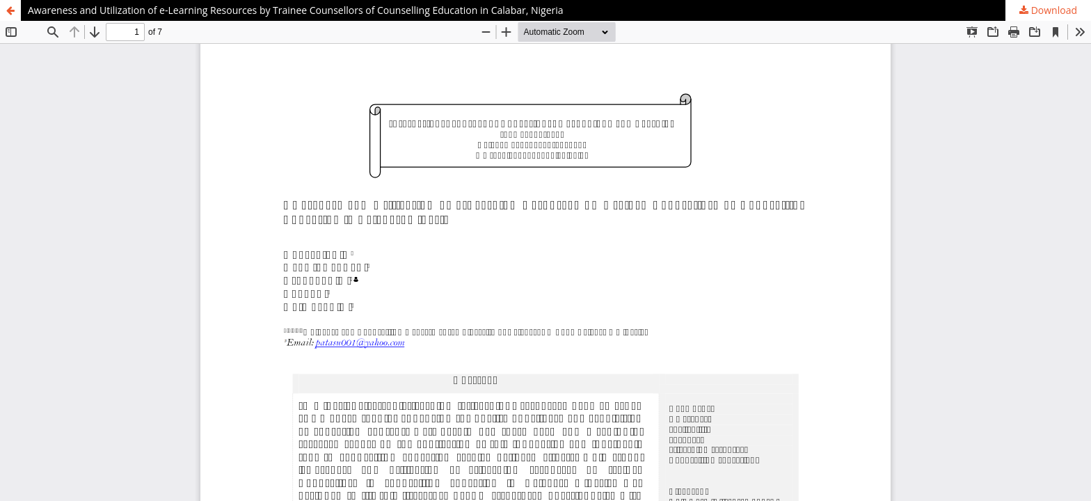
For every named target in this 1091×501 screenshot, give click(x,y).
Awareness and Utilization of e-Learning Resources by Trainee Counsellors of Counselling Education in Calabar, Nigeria (296, 10)
